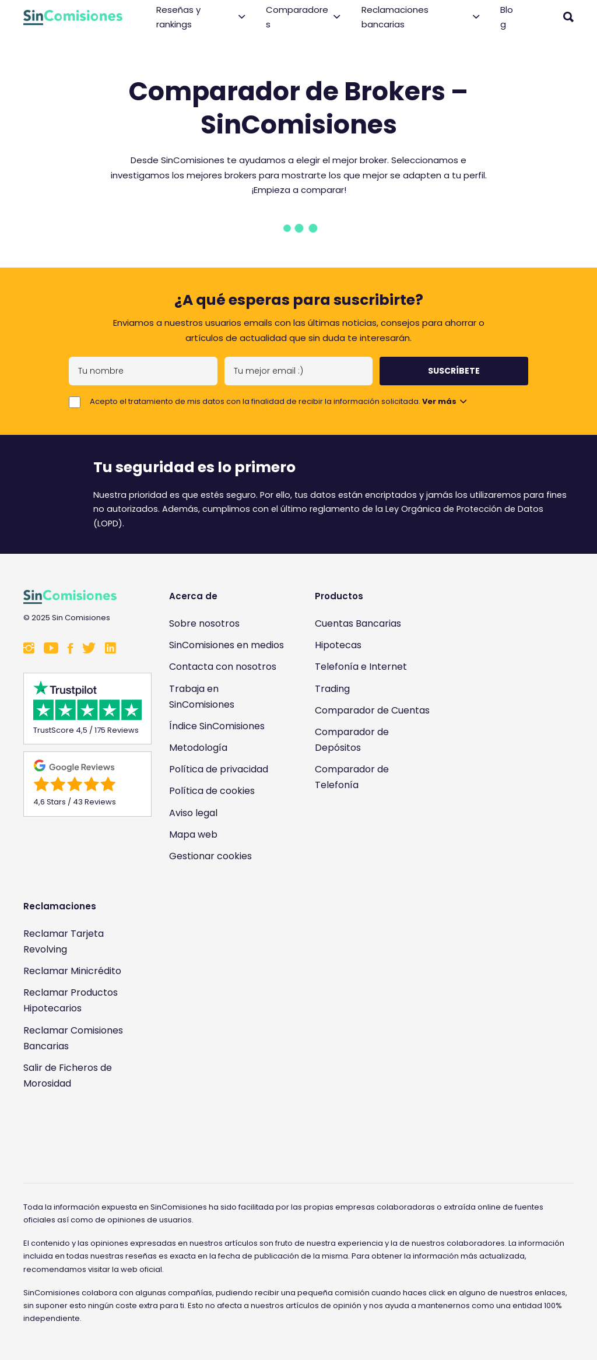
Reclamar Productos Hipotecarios (70, 1000)
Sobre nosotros (204, 623)
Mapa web (193, 834)
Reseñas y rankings (200, 17)
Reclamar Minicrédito (72, 971)
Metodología (198, 747)
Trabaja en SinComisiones (201, 696)
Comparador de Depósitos (352, 739)
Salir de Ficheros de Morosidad (67, 1075)
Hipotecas (338, 645)
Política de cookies (212, 790)
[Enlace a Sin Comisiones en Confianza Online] (81, 1132)
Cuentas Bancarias (358, 623)
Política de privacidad (218, 769)
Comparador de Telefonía (352, 777)
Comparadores (303, 17)
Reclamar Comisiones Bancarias (73, 1038)
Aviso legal (193, 813)
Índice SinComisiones (217, 726)
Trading (332, 688)
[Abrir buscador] (568, 17)
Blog (506, 17)
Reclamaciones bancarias (420, 17)
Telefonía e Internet (361, 666)
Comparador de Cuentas (372, 710)
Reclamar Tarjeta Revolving (63, 941)
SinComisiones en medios (226, 645)
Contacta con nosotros (222, 666)
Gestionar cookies (210, 856)
